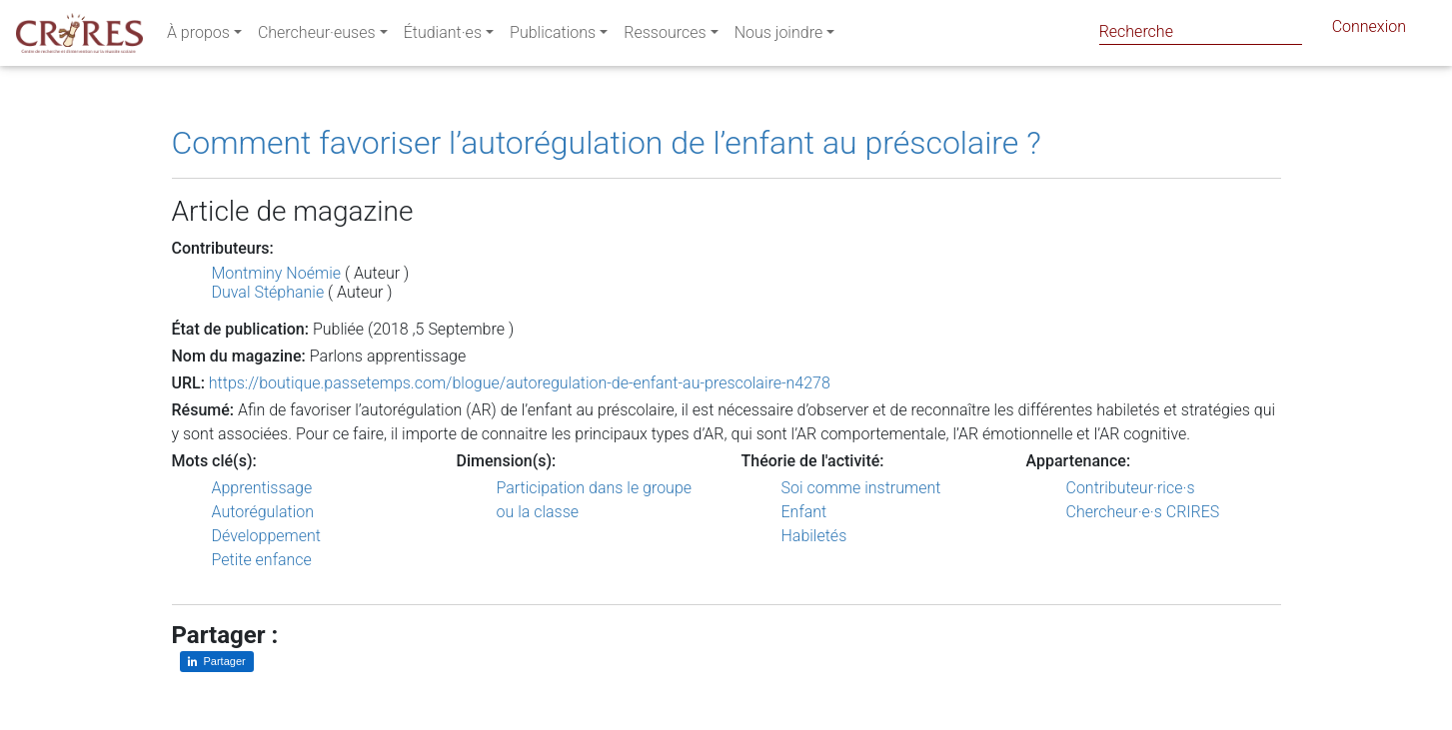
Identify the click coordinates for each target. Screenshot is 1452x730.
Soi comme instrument (861, 487)
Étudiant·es (443, 36)
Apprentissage (262, 487)
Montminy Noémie (277, 273)
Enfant (804, 511)
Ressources (665, 36)
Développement (267, 535)
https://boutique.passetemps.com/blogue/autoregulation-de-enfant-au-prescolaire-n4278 (519, 382)
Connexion (1369, 30)
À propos (198, 36)
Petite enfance (262, 559)
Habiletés (814, 535)
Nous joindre (778, 36)
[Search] (1200, 31)
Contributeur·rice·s (1130, 487)
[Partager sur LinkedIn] (217, 661)
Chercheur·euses (317, 36)
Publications (553, 36)
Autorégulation (263, 511)
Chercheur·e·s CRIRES (1143, 511)
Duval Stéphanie (268, 292)
